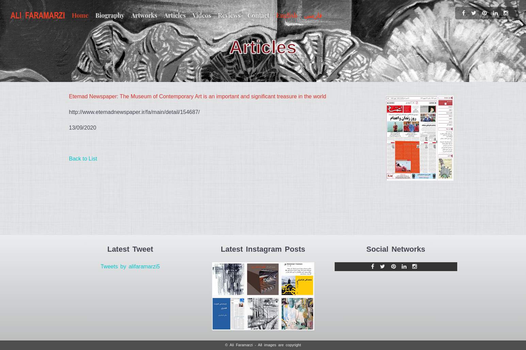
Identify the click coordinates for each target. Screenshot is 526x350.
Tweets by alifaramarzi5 (130, 266)
